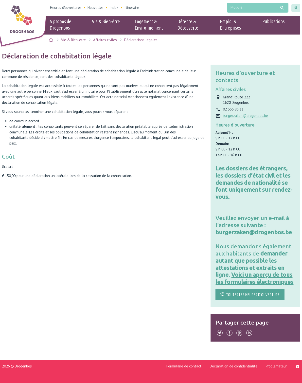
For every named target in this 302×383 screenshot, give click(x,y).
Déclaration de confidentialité (233, 366)
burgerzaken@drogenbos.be (253, 232)
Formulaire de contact (183, 366)
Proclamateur (276, 366)
